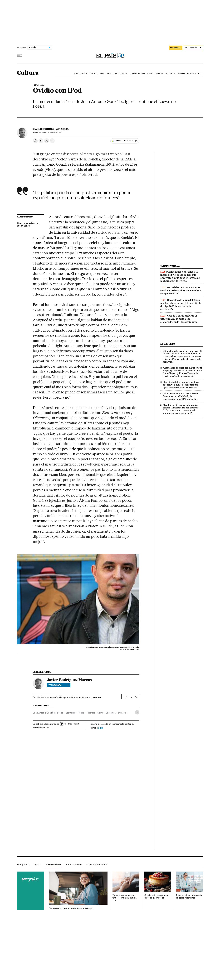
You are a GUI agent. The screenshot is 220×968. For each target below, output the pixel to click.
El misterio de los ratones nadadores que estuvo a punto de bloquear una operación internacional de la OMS (181, 385)
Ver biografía (59, 685)
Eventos (122, 712)
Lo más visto (167, 344)
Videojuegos (161, 74)
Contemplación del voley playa (28, 224)
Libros (102, 74)
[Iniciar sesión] (193, 48)
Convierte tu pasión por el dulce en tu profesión (156, 896)
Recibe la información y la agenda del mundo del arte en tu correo (69, 697)
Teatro (93, 74)
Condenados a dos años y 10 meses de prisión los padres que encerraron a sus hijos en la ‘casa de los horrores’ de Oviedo (180, 276)
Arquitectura (138, 74)
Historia (126, 74)
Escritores (70, 712)
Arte (109, 74)
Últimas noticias (195, 74)
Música (84, 74)
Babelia (181, 74)
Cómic (150, 74)
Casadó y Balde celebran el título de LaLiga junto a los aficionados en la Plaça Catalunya (179, 318)
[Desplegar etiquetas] (137, 712)
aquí (100, 727)
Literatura (111, 712)
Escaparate (23, 864)
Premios (91, 712)
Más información (41, 727)
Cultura (28, 73)
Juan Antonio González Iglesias (48, 712)
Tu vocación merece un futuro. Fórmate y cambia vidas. (124, 898)
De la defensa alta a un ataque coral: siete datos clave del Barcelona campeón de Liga (180, 290)
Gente (100, 712)
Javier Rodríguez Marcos (51, 128)
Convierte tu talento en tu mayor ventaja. (71, 908)
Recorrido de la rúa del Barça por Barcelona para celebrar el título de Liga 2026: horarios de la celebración (180, 305)
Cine (76, 74)
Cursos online (53, 864)
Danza (117, 74)
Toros (172, 74)
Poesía (81, 712)
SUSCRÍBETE (175, 48)
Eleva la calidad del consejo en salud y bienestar (189, 896)
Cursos (37, 864)
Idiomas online (74, 864)
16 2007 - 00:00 (50, 132)
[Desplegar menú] (19, 55)
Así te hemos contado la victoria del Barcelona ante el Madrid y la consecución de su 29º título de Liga (180, 396)
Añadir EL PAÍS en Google (126, 141)
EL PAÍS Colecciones (97, 864)
